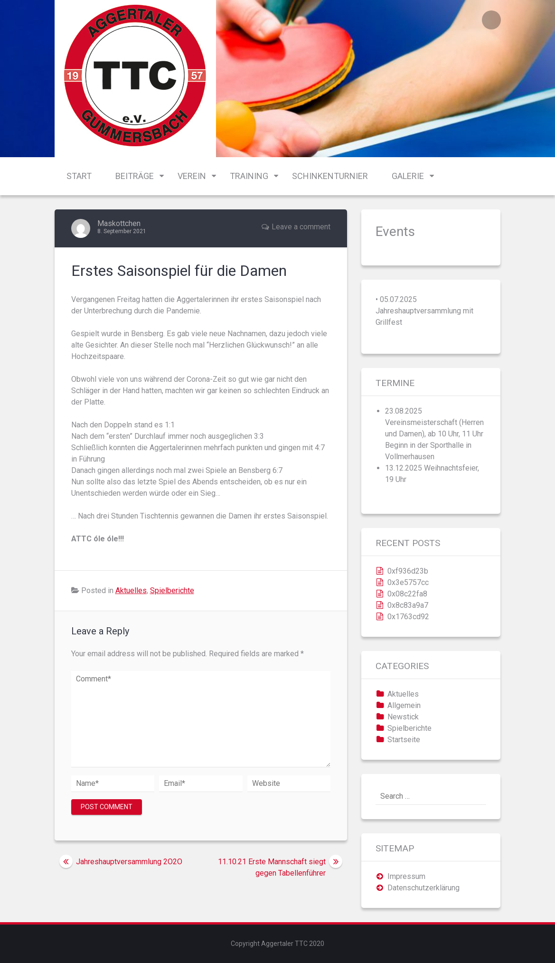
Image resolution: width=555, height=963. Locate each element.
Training (249, 176)
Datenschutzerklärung (423, 887)
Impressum (406, 876)
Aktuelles (131, 590)
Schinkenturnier (330, 176)
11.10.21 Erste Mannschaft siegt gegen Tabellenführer (272, 867)
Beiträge (134, 176)
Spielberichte (172, 590)
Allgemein (404, 705)
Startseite (403, 739)
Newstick (403, 716)
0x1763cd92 (408, 616)
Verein (192, 176)
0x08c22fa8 (407, 593)
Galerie (408, 176)
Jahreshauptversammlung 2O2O (129, 861)
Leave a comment (301, 226)
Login (491, 19)
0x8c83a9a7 (407, 605)
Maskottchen (119, 223)
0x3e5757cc (408, 582)
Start (79, 176)
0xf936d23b (407, 571)
